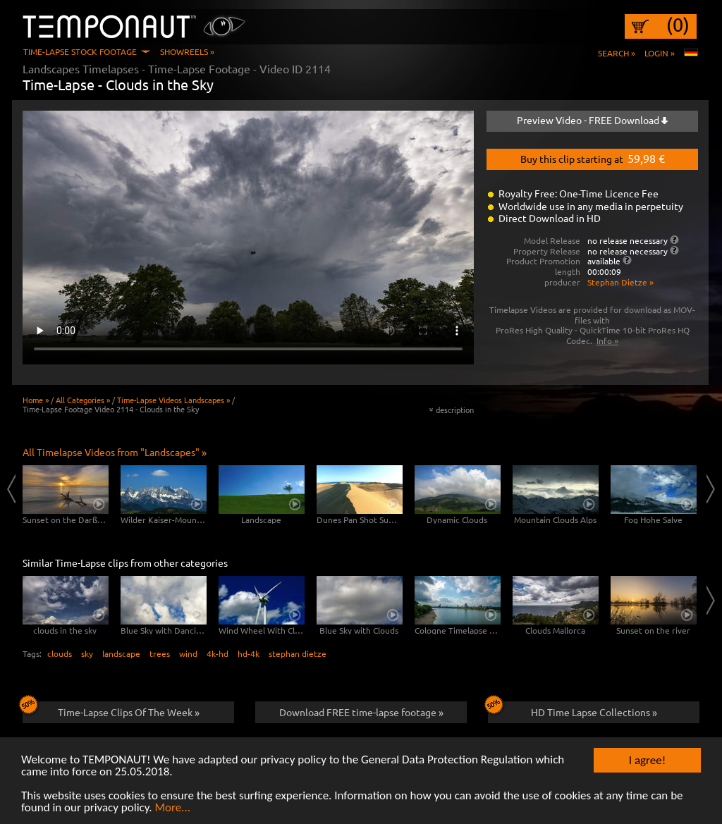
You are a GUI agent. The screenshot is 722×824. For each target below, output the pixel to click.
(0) (678, 24)
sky (87, 653)
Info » (607, 340)
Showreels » (187, 51)
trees (159, 653)
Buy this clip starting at (592, 158)
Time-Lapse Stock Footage (80, 51)
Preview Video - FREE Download (592, 119)
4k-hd (217, 653)
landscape (121, 653)
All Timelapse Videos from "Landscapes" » (115, 451)
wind (188, 653)
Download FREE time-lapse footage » (361, 712)
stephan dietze (297, 653)
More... (172, 808)
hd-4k (248, 653)
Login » (659, 53)
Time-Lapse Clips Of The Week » (111, 709)
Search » (616, 53)
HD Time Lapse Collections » (572, 709)
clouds (59, 653)
